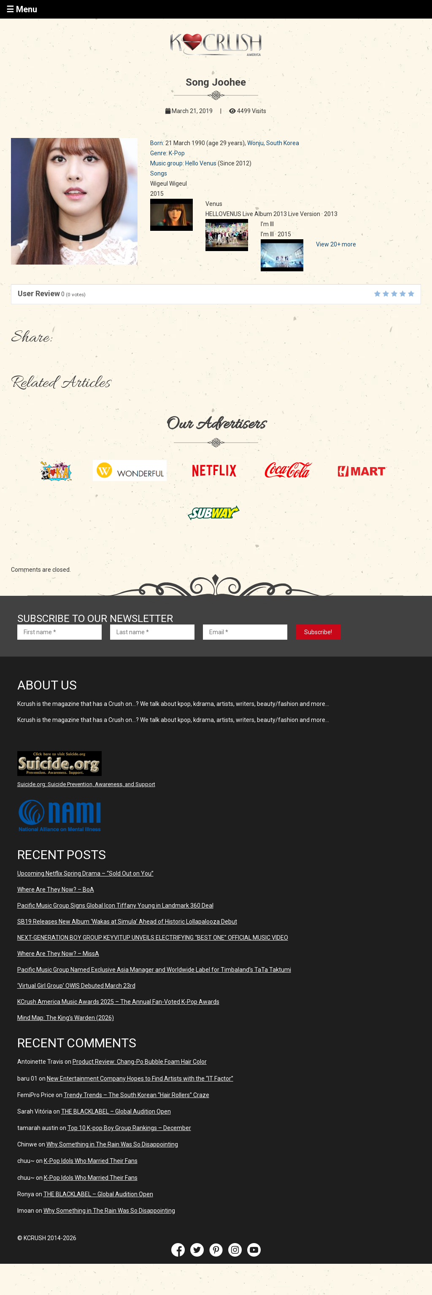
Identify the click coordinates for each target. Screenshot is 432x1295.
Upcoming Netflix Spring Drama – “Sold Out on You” (85, 873)
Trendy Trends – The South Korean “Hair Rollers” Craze (136, 1095)
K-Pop (177, 153)
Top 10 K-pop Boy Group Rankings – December (129, 1128)
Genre (158, 153)
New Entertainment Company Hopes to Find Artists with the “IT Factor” (140, 1078)
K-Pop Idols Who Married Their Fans (91, 1160)
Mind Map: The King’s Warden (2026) (65, 1017)
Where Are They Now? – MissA (58, 953)
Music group (166, 163)
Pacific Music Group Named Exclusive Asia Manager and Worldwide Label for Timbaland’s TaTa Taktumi (154, 969)
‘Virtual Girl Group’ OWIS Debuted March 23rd (76, 985)
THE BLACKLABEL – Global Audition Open (116, 1111)
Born (156, 143)
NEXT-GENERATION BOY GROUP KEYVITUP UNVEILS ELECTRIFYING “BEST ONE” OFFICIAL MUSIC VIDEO (152, 937)
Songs (158, 173)
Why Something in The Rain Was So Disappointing (112, 1144)
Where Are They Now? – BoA (55, 889)
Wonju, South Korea (273, 143)
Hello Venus (200, 163)
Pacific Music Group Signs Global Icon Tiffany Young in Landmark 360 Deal (115, 905)
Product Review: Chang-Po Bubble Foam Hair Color (140, 1061)
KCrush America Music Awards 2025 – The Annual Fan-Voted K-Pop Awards (118, 1001)
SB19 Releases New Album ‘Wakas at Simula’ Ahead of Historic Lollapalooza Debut (127, 921)
